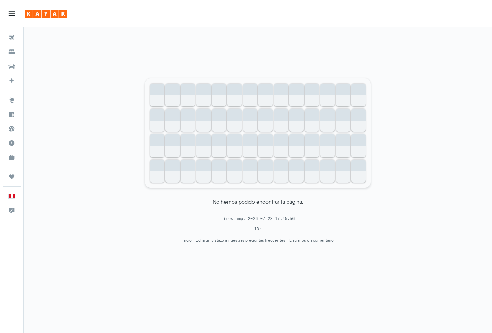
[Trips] (11, 177)
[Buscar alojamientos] (11, 52)
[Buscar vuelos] (11, 37)
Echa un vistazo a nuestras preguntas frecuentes (240, 240)
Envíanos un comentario (311, 240)
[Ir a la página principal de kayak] (46, 14)
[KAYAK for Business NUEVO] (11, 157)
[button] (11, 13)
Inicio (187, 240)
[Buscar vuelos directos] (11, 128)
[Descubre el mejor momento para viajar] (11, 143)
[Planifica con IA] (11, 80)
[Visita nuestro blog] (11, 114)
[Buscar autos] (11, 66)
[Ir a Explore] (11, 100)
